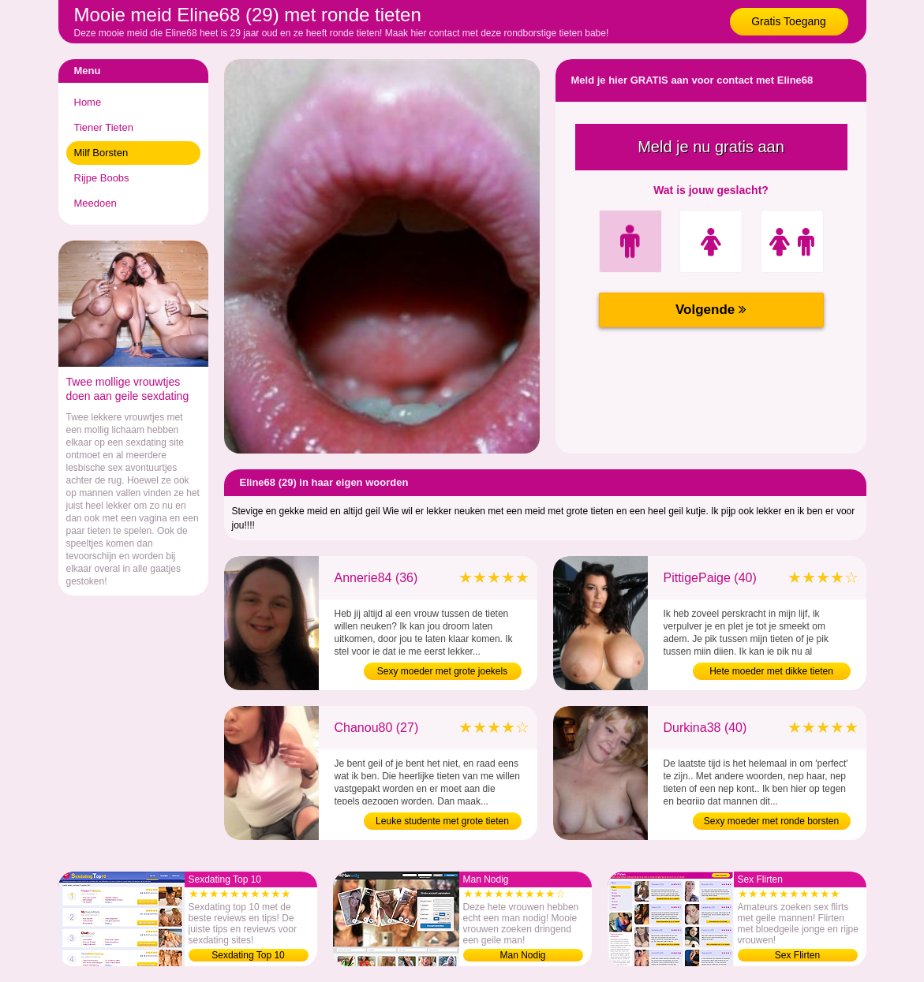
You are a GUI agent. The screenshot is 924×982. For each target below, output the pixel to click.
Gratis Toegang (788, 21)
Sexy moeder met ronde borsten (771, 821)
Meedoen (95, 203)
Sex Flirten (797, 955)
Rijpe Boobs (101, 178)
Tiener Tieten (103, 127)
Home (88, 102)
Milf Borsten (101, 153)
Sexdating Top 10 (248, 955)
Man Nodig (522, 955)
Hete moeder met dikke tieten (771, 671)
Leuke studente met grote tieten (442, 821)
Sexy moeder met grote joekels (442, 671)
